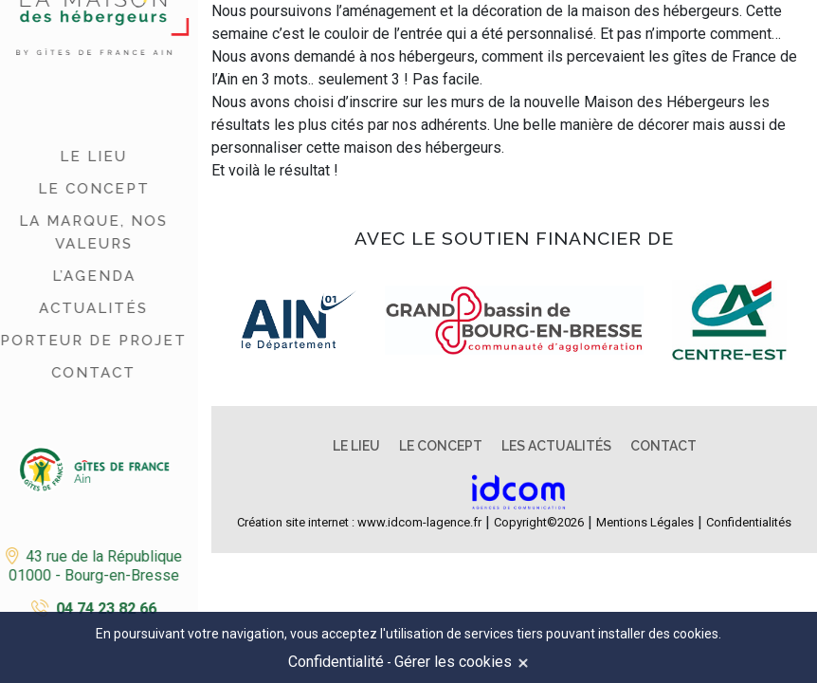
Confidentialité (336, 662)
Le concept (87, 188)
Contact (87, 372)
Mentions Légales (645, 522)
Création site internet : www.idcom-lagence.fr (359, 522)
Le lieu (86, 156)
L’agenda (87, 276)
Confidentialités (748, 522)
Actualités (86, 308)
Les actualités (556, 445)
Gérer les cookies (453, 662)
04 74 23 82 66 (99, 609)
